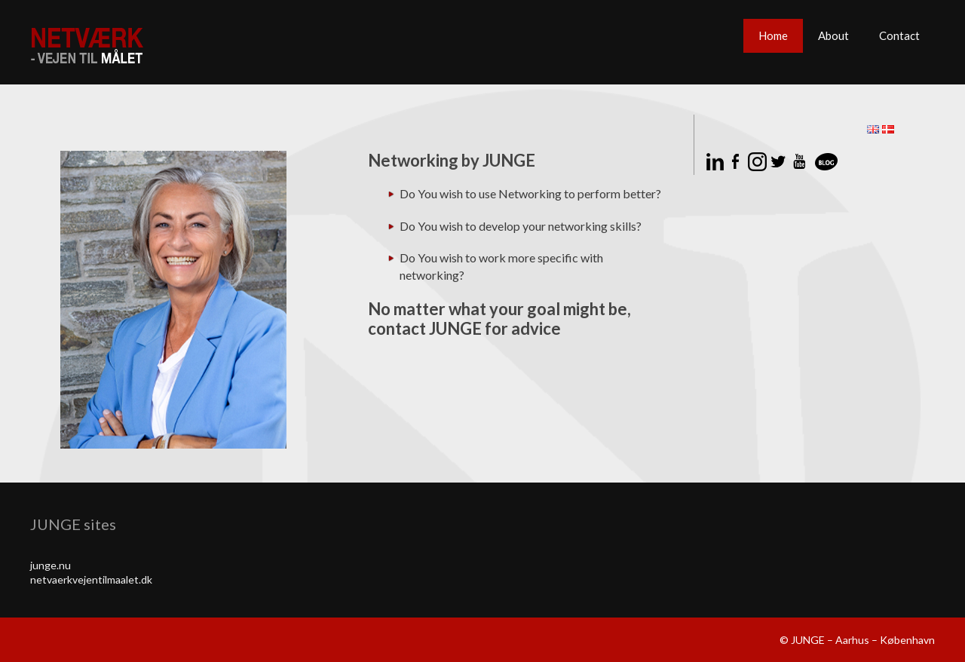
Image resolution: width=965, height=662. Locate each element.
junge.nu (50, 565)
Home (773, 35)
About (833, 35)
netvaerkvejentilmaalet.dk (91, 579)
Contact (899, 35)
